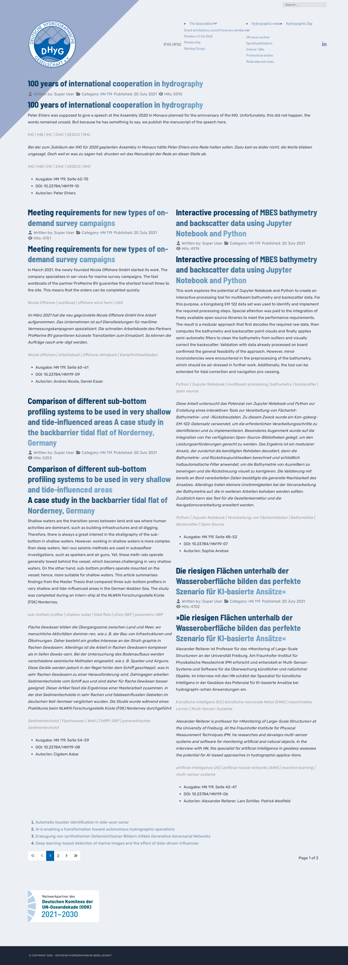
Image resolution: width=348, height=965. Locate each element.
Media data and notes (260, 61)
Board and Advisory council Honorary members (215, 30)
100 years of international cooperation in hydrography (115, 83)
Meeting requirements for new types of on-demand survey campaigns (98, 254)
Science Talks (255, 49)
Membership (192, 42)
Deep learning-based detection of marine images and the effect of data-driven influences (118, 843)
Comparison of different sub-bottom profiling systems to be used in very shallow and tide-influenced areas (99, 479)
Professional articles (259, 55)
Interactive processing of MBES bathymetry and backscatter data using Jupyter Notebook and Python (246, 222)
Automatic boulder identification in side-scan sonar (82, 822)
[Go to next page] (66, 856)
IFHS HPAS (172, 44)
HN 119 (106, 94)
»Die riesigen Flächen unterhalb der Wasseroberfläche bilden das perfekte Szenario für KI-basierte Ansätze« (238, 627)
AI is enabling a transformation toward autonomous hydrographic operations (105, 829)
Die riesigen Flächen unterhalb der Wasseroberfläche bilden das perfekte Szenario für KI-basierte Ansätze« (238, 580)
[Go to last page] (76, 856)
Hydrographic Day (299, 23)
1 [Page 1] (50, 855)
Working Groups (194, 48)
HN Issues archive (258, 37)
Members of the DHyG (198, 36)
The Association (203, 23)
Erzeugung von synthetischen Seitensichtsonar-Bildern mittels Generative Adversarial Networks (124, 836)
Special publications (259, 43)
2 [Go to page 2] (58, 855)
